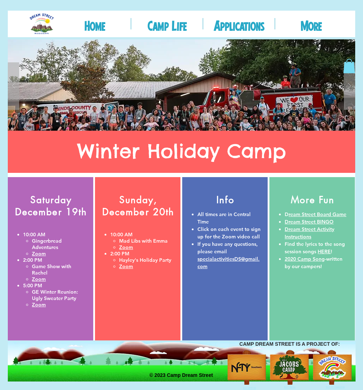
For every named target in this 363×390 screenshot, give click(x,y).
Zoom (126, 266)
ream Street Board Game (317, 214)
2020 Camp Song (305, 259)
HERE (324, 251)
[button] (167, 23)
